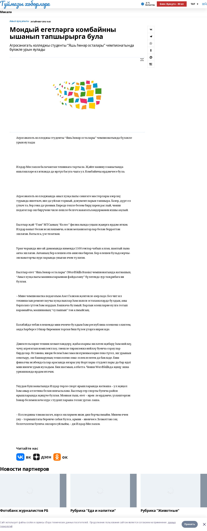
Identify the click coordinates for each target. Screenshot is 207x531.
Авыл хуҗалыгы (19, 21)
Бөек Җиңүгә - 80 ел (172, 3)
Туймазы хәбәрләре (25, 3)
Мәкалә (6, 12)
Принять (189, 524)
